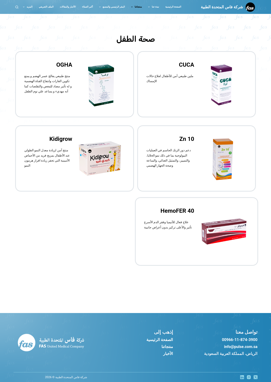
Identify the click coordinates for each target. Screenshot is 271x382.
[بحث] (16, 7)
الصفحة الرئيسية (159, 339)
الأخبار (168, 353)
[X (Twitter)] (255, 377)
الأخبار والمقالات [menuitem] (68, 6)
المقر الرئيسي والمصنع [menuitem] (111, 7)
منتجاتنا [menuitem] (136, 7)
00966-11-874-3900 (239, 339)
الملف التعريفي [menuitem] (46, 6)
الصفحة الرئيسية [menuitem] (173, 6)
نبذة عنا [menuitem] (153, 7)
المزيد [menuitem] (26, 7)
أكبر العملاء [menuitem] (87, 6)
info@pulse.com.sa (240, 346)
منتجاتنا (167, 346)
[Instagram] (249, 377)
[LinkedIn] (242, 377)
